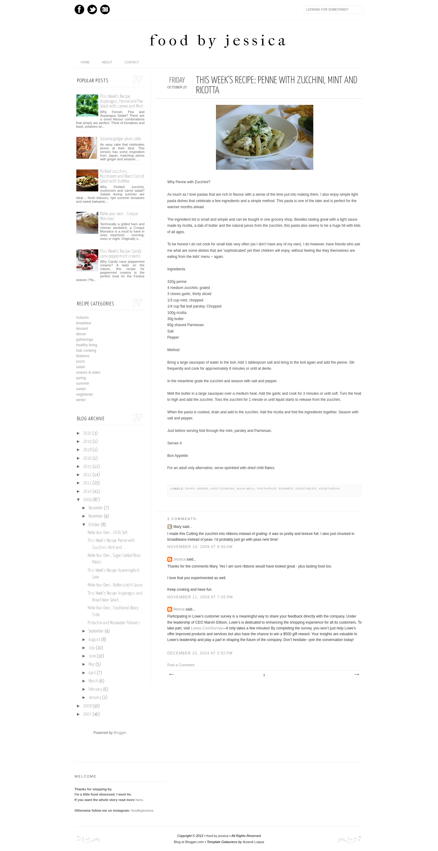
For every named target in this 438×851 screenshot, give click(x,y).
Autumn (82, 317)
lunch (80, 361)
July (92, 648)
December (96, 508)
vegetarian (329, 488)
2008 (87, 706)
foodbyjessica (142, 810)
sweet (80, 389)
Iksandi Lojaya (253, 842)
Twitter (92, 9)
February (95, 689)
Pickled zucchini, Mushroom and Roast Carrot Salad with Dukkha (122, 176)
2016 (87, 458)
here (138, 800)
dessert (82, 328)
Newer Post (171, 674)
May (92, 664)
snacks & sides (88, 372)
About (107, 62)
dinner (81, 334)
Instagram (105, 9)
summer (286, 488)
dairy (190, 488)
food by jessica (219, 40)
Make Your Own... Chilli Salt (107, 533)
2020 (87, 433)
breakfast (83, 323)
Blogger (120, 733)
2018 (87, 450)
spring (81, 378)
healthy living (86, 345)
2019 (87, 442)
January (95, 698)
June (92, 656)
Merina (179, 609)
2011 (87, 483)
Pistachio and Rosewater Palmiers (114, 623)
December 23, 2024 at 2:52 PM (200, 653)
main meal (246, 488)
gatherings (84, 339)
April (92, 673)
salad (80, 367)
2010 (87, 492)
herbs (202, 488)
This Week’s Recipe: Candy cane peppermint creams (120, 253)
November (96, 516)
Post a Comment (180, 665)
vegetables (306, 488)
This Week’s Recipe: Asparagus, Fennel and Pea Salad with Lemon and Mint (121, 101)
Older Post (356, 674)
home (85, 62)
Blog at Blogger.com (189, 842)
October (94, 525)
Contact (131, 62)
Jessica (179, 559)
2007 (87, 714)
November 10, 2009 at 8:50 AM (200, 547)
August (94, 640)
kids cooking (222, 488)
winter (81, 400)
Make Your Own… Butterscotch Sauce (115, 585)
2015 (87, 467)
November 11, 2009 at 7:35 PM (200, 597)
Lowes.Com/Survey (206, 628)
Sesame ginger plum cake (120, 139)
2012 (87, 475)
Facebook (79, 9)
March (93, 681)
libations (82, 356)
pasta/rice (267, 488)
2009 (87, 500)
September (96, 631)
